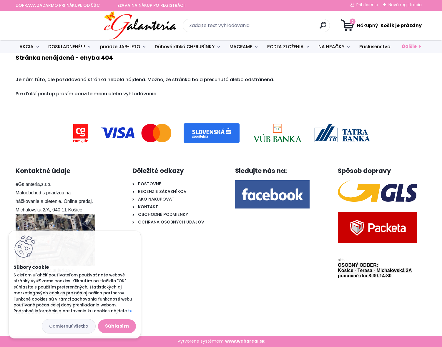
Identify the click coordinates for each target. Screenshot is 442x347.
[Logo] (52, 25)
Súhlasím (117, 326)
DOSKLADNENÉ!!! (66, 47)
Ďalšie (409, 46)
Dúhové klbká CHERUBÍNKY (185, 47)
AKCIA (26, 47)
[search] (278, 27)
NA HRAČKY (331, 47)
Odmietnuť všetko (68, 326)
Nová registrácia (405, 5)
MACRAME (241, 47)
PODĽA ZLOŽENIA (285, 47)
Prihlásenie (367, 5)
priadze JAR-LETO (120, 47)
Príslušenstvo (374, 47)
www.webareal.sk (245, 341)
